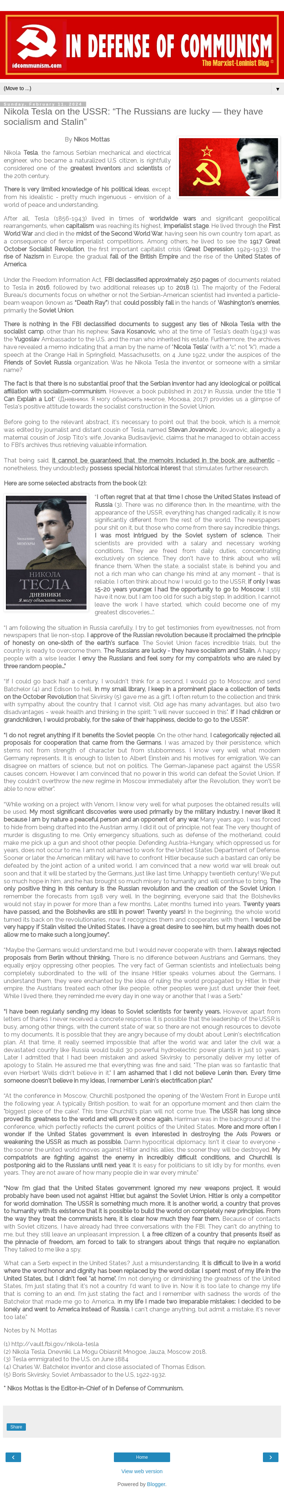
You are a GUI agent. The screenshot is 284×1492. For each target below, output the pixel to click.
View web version (142, 1471)
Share (16, 1427)
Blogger (156, 1484)
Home (142, 1457)
